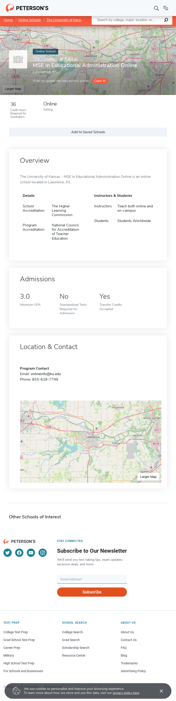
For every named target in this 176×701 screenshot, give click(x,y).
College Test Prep (15, 632)
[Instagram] (42, 553)
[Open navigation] (165, 8)
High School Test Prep (18, 663)
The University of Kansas (65, 20)
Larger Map (13, 89)
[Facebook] (19, 553)
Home (8, 20)
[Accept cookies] (158, 690)
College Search (72, 632)
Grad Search (71, 640)
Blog (124, 655)
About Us (127, 632)
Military (8, 655)
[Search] (156, 8)
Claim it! (99, 81)
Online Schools (29, 20)
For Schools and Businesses (23, 671)
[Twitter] (7, 553)
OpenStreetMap (145, 28)
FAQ (124, 648)
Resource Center (73, 655)
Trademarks (129, 663)
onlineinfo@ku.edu (46, 373)
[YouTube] (31, 553)
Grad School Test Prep (19, 640)
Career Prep (11, 648)
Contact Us (129, 640)
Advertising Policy (133, 671)
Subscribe (92, 592)
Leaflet (120, 28)
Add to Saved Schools (88, 132)
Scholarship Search (75, 648)
